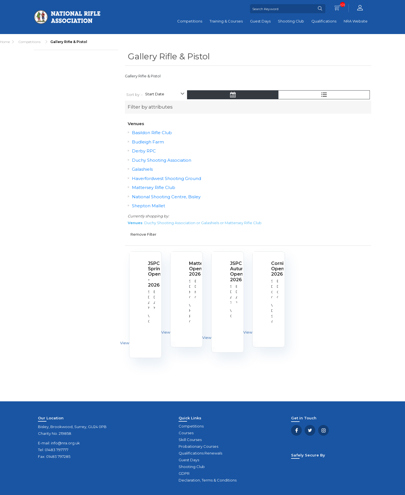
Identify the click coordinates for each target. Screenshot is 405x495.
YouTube (323, 430)
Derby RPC (144, 151)
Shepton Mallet (148, 205)
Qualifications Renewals (200, 453)
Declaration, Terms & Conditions (208, 480)
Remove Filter (143, 234)
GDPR (184, 473)
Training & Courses (226, 21)
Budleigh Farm (148, 142)
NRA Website (356, 21)
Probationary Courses (198, 446)
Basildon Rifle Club (152, 132)
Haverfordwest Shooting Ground (166, 178)
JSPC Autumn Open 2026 (234, 271)
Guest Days (260, 21)
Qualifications (323, 21)
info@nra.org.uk (65, 443)
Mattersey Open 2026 (193, 269)
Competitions (189, 21)
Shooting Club (291, 21)
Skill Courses (190, 439)
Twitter (310, 430)
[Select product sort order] (164, 94)
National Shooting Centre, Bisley (166, 196)
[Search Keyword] (282, 8)
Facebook (296, 430)
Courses (186, 433)
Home (5, 42)
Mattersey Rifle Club (153, 187)
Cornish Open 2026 (275, 269)
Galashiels (142, 169)
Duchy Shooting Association (161, 160)
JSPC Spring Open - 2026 (152, 274)
